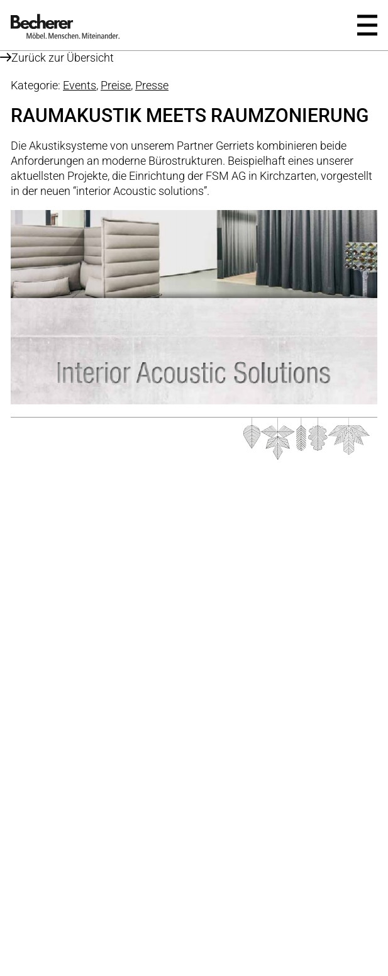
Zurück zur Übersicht (57, 57)
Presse (152, 85)
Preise (116, 85)
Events (79, 85)
